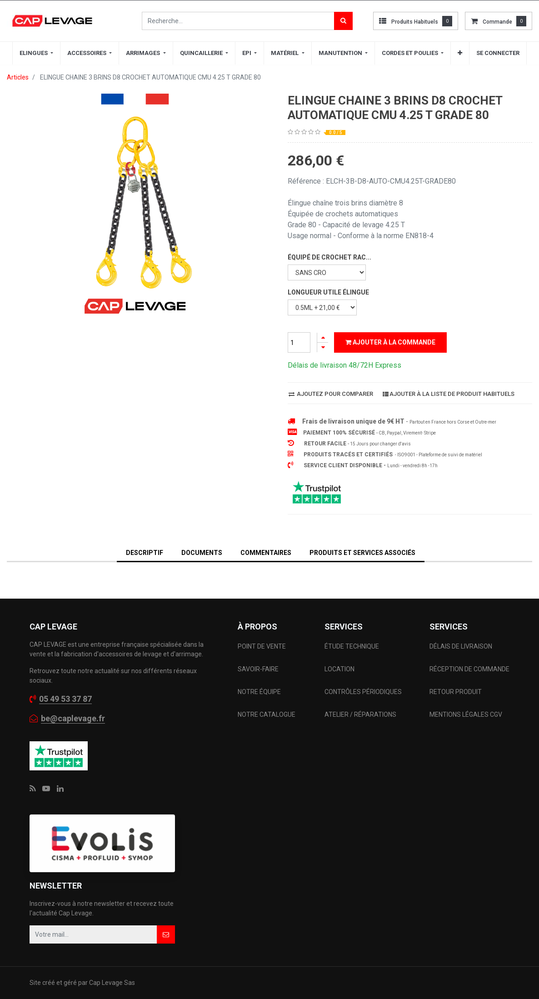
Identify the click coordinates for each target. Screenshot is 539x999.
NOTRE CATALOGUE (266, 714)
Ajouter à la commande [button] (390, 342)
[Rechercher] (343, 21)
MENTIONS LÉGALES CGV (465, 714)
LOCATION (340, 669)
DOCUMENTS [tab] (201, 552)
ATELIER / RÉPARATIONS (360, 714)
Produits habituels (414, 22)
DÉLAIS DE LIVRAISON (461, 646)
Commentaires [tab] (265, 552)
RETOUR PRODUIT (455, 691)
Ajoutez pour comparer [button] (331, 393)
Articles (18, 77)
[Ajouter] (322, 337)
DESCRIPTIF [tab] (144, 552)
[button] (460, 53)
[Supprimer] (322, 347)
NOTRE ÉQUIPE (259, 691)
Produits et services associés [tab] (362, 552)
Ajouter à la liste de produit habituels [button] (448, 393)
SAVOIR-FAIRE (258, 669)
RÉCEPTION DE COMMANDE (469, 669)
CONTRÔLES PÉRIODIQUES (363, 691)
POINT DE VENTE (262, 646)
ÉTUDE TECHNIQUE (352, 646)
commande (497, 22)
